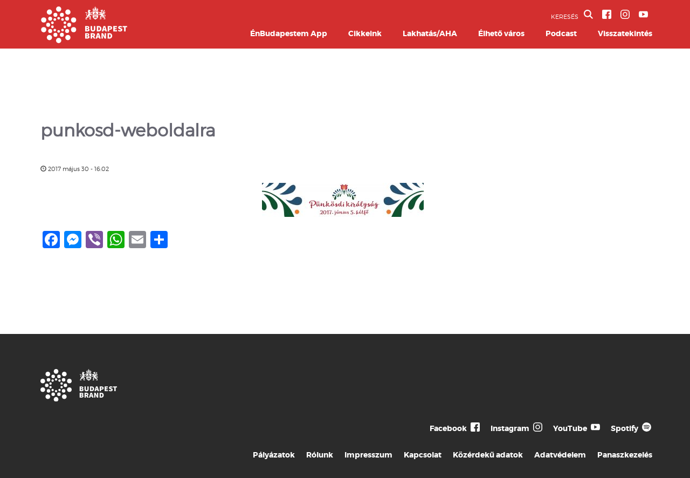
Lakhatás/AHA (430, 33)
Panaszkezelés (624, 455)
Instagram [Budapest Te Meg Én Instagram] (510, 428)
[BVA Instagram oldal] (625, 14)
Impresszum (368, 455)
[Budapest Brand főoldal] (84, 40)
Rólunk (319, 455)
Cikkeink (365, 33)
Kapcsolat (422, 455)
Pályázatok (274, 455)
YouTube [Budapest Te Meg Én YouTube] (570, 428)
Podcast (561, 33)
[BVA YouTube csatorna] (643, 14)
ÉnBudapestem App (288, 33)
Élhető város (501, 33)
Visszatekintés (625, 33)
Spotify (624, 428)
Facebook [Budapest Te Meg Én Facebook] (448, 428)
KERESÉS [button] (572, 15)
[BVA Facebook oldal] (606, 14)
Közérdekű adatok (488, 455)
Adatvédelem (560, 455)
